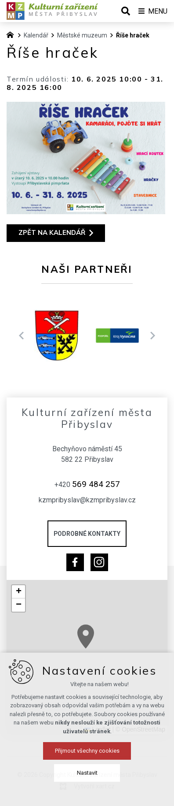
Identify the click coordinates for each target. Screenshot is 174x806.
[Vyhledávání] (125, 11)
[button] (18, 591)
